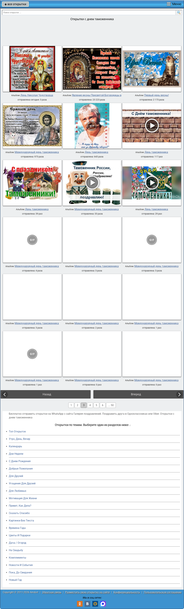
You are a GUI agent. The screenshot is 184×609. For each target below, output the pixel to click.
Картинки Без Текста (21, 520)
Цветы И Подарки (19, 535)
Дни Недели (16, 453)
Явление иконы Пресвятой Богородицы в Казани (101, 95)
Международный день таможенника (37, 152)
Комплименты (17, 557)
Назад (47, 394)
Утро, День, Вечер (19, 438)
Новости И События (21, 565)
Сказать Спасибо (19, 513)
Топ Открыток (17, 431)
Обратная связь (51, 592)
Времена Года (17, 527)
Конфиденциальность (127, 592)
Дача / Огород (17, 542)
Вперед (136, 394)
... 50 (111, 405)
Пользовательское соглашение (162, 592)
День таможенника (96, 152)
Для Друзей (16, 476)
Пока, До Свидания (20, 572)
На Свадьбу (16, 550)
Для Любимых (17, 490)
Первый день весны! (156, 95)
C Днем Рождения (20, 461)
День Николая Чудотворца (36, 95)
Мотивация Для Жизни (23, 498)
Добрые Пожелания (21, 468)
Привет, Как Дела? (20, 505)
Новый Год (15, 579)
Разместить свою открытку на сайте (87, 592)
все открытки (15, 4)
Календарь (15, 446)
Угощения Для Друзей (22, 483)
